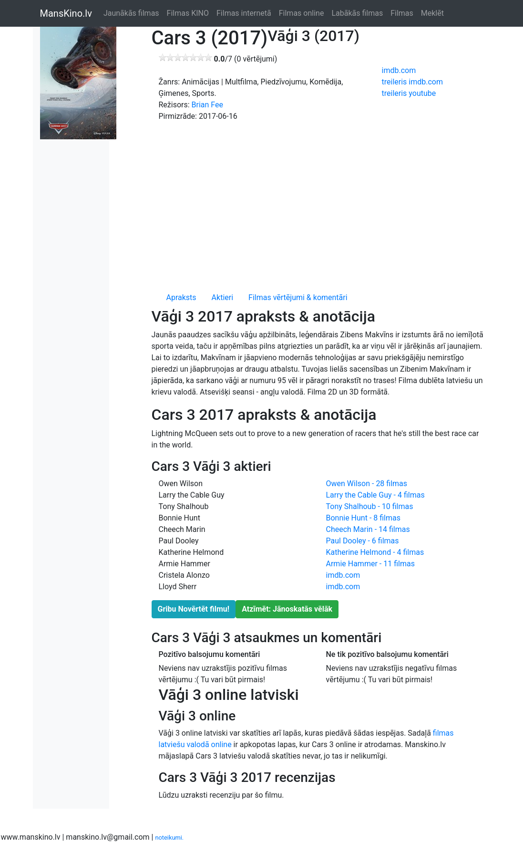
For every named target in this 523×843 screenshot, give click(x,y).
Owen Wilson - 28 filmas (367, 483)
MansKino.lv (66, 13)
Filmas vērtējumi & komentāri (298, 297)
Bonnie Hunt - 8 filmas (363, 517)
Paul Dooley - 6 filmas (362, 540)
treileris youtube (409, 93)
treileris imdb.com (412, 81)
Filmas (401, 13)
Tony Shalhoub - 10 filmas (369, 506)
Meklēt (432, 13)
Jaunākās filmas (131, 13)
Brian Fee (207, 104)
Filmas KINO (188, 13)
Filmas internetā (243, 13)
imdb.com (399, 70)
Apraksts (181, 297)
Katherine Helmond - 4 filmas (375, 552)
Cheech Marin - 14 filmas (368, 529)
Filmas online (301, 13)
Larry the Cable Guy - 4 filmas (375, 495)
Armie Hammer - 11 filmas (370, 563)
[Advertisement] (319, 205)
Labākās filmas (357, 13)
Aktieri (222, 297)
